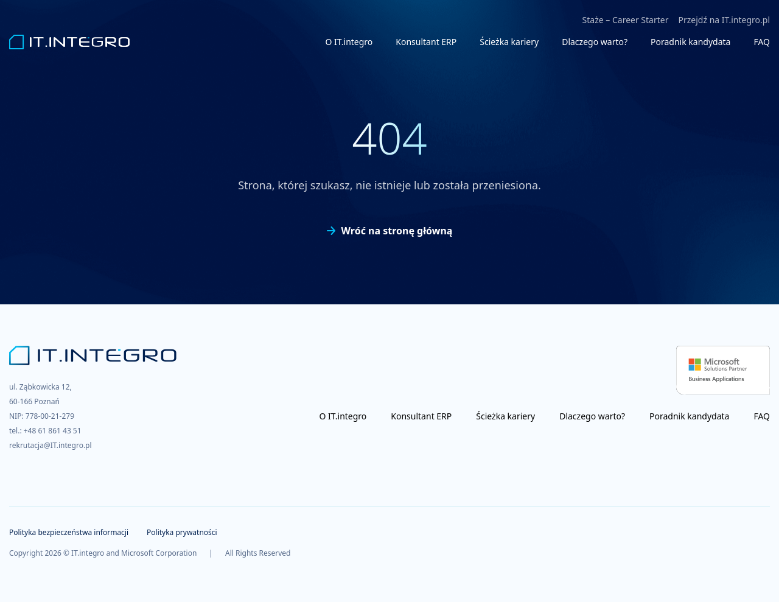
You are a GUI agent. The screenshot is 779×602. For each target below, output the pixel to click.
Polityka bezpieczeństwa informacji (68, 532)
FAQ (761, 41)
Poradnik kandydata (690, 41)
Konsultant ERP (426, 41)
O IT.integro (349, 41)
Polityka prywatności (182, 532)
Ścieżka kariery (509, 41)
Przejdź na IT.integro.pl (724, 20)
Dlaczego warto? (594, 41)
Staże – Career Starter (625, 20)
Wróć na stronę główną (390, 230)
